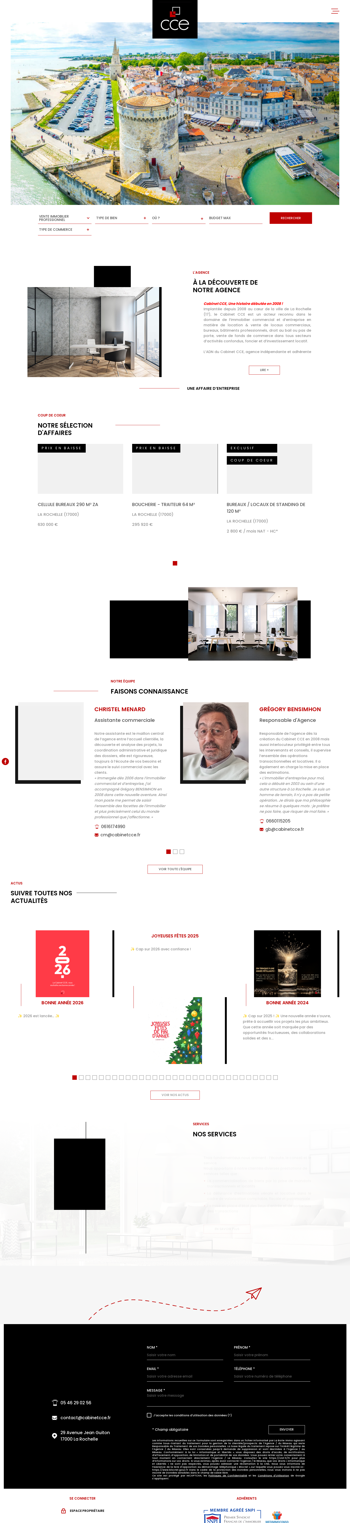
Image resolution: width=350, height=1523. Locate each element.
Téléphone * (244, 1356)
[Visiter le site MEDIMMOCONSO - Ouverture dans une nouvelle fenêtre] (277, 1506)
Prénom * (242, 1335)
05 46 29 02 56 (75, 1391)
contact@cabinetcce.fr (85, 1406)
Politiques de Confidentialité (227, 1463)
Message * (156, 1378)
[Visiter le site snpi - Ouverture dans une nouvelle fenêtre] (232, 1506)
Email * (153, 1356)
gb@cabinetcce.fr (284, 825)
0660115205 (278, 816)
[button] (164, 188)
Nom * (152, 1335)
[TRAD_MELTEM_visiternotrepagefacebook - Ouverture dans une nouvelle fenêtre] (5, 761)
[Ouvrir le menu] (335, 11)
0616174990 (113, 822)
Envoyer (287, 1417)
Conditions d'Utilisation (273, 1463)
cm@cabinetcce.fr (120, 830)
